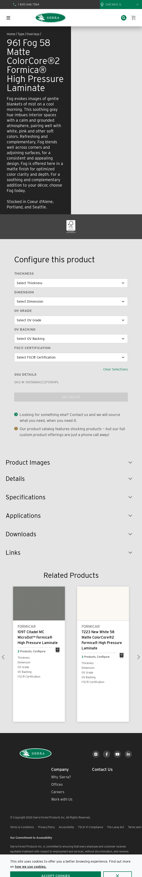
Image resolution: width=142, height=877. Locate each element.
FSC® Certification (32, 348)
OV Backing (24, 329)
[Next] (138, 657)
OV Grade (23, 311)
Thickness (24, 274)
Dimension (24, 292)
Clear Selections (115, 369)
